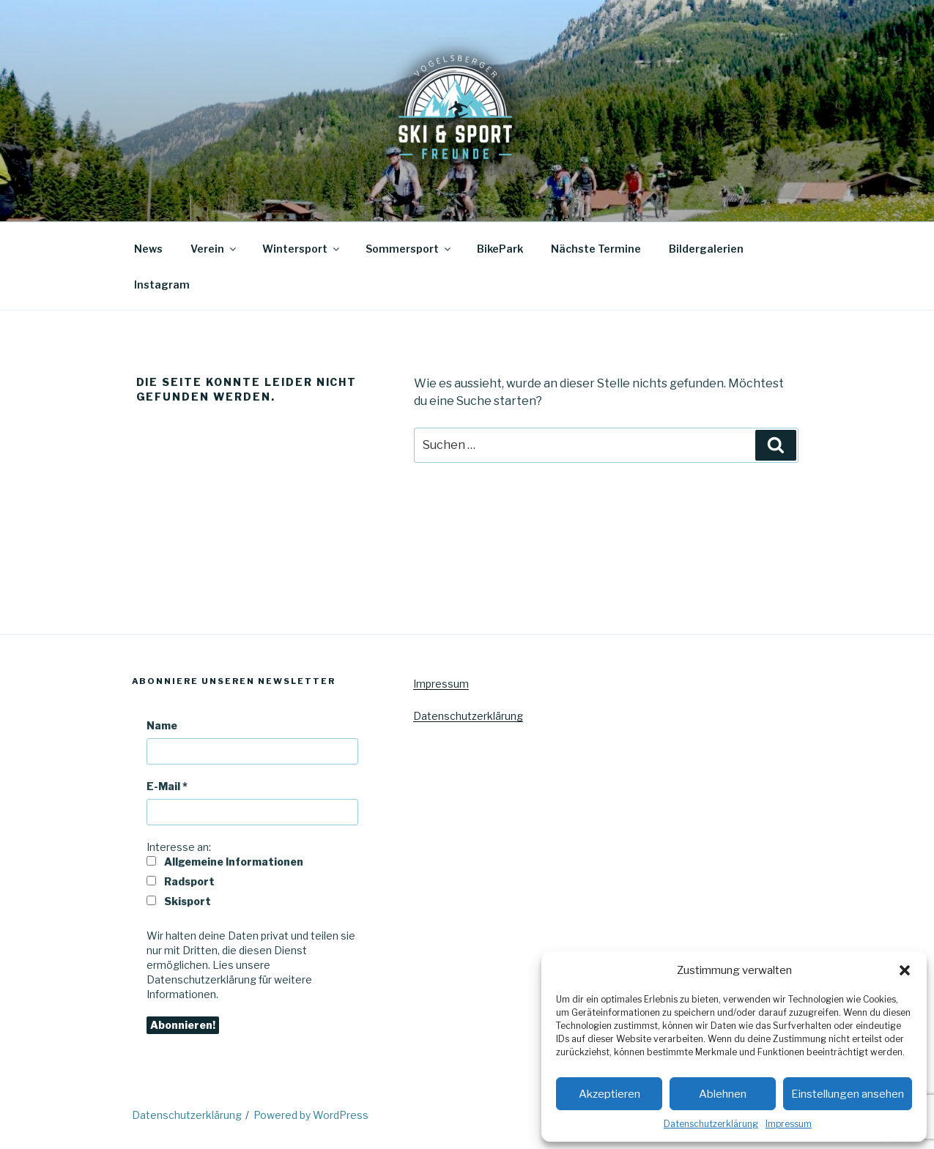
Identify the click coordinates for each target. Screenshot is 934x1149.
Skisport (179, 901)
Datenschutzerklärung (711, 1123)
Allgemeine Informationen (225, 861)
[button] (904, 970)
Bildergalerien (706, 248)
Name (162, 725)
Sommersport (409, 248)
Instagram (162, 284)
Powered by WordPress (310, 1115)
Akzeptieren (609, 1094)
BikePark (500, 248)
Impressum (789, 1123)
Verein (214, 248)
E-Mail (167, 786)
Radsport (181, 881)
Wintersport (301, 248)
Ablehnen (722, 1094)
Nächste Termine (596, 248)
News (148, 248)
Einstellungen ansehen (847, 1094)
